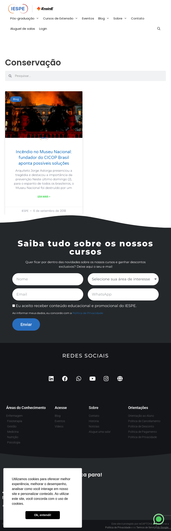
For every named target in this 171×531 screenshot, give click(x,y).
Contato (137, 18)
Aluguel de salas (22, 28)
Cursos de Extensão (61, 18)
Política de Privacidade (87, 313)
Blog (104, 18)
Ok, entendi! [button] (42, 515)
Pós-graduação (25, 18)
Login (43, 28)
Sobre (121, 18)
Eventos (88, 18)
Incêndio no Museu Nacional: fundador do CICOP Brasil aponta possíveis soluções (44, 158)
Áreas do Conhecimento (26, 407)
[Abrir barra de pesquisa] (159, 29)
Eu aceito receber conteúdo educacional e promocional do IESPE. (76, 306)
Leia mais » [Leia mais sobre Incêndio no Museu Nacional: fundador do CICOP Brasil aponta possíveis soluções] (44, 196)
